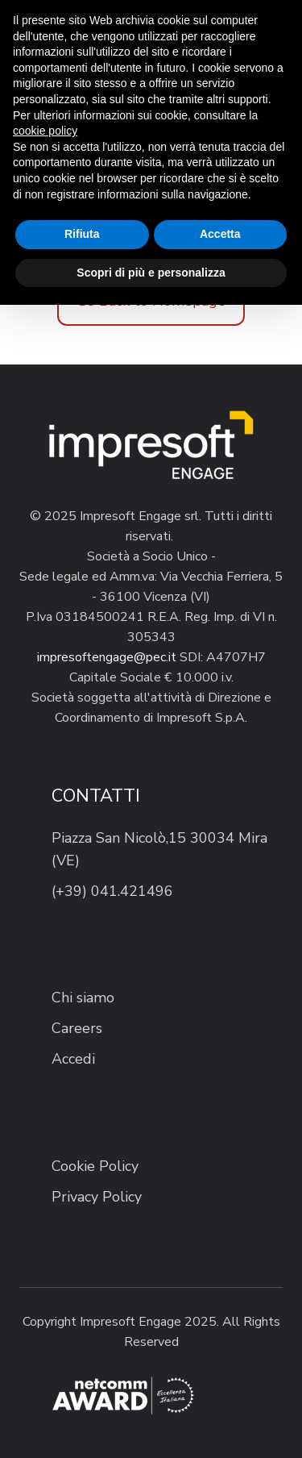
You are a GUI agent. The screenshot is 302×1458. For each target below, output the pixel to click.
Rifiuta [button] (82, 233)
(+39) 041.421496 (112, 891)
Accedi (73, 1059)
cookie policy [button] (45, 130)
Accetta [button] (220, 233)
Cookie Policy (95, 1166)
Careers (77, 1028)
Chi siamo (83, 997)
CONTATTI (96, 796)
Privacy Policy (97, 1196)
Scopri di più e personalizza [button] (151, 272)
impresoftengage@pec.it (106, 657)
